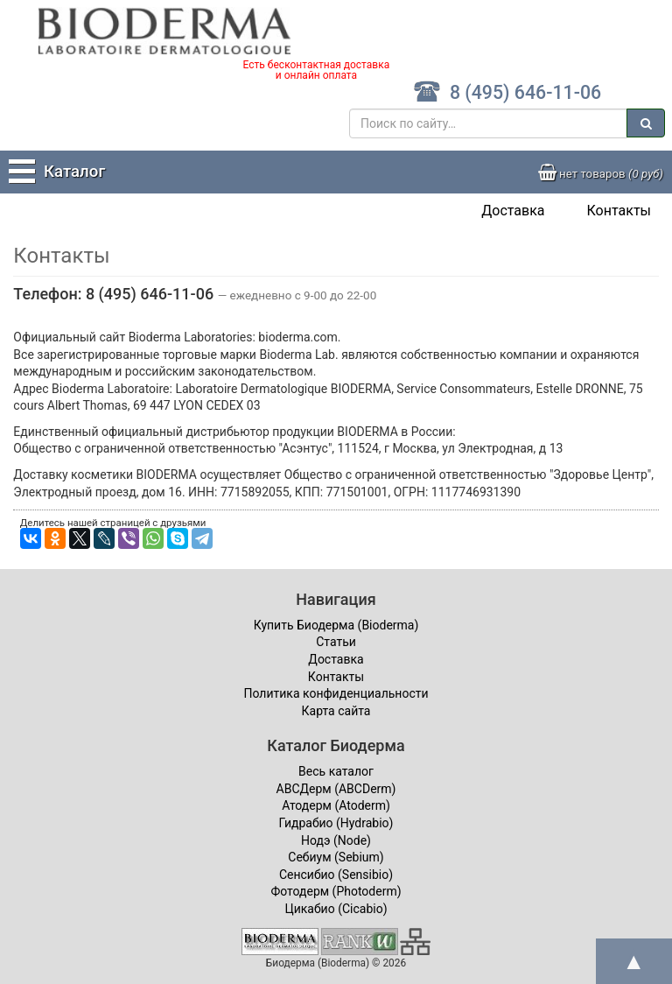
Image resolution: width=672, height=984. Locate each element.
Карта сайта (336, 711)
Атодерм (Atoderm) (336, 805)
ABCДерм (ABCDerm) (336, 789)
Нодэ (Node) (336, 840)
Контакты (619, 210)
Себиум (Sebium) (335, 857)
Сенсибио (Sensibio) (336, 875)
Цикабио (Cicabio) (335, 909)
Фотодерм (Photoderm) (335, 891)
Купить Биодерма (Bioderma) (336, 625)
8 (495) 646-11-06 (507, 92)
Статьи (336, 642)
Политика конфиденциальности (335, 693)
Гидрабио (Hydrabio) (336, 823)
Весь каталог (336, 771)
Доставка (512, 210)
